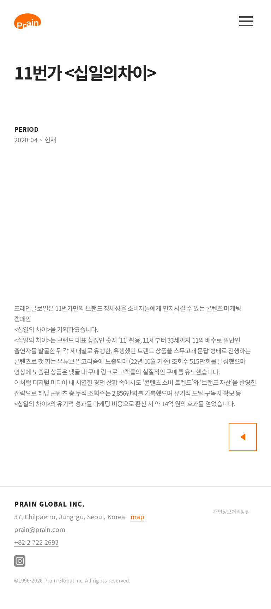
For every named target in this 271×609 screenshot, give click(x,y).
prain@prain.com (39, 529)
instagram (19, 561)
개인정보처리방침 (231, 511)
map (137, 516)
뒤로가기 (243, 437)
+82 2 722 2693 (36, 541)
